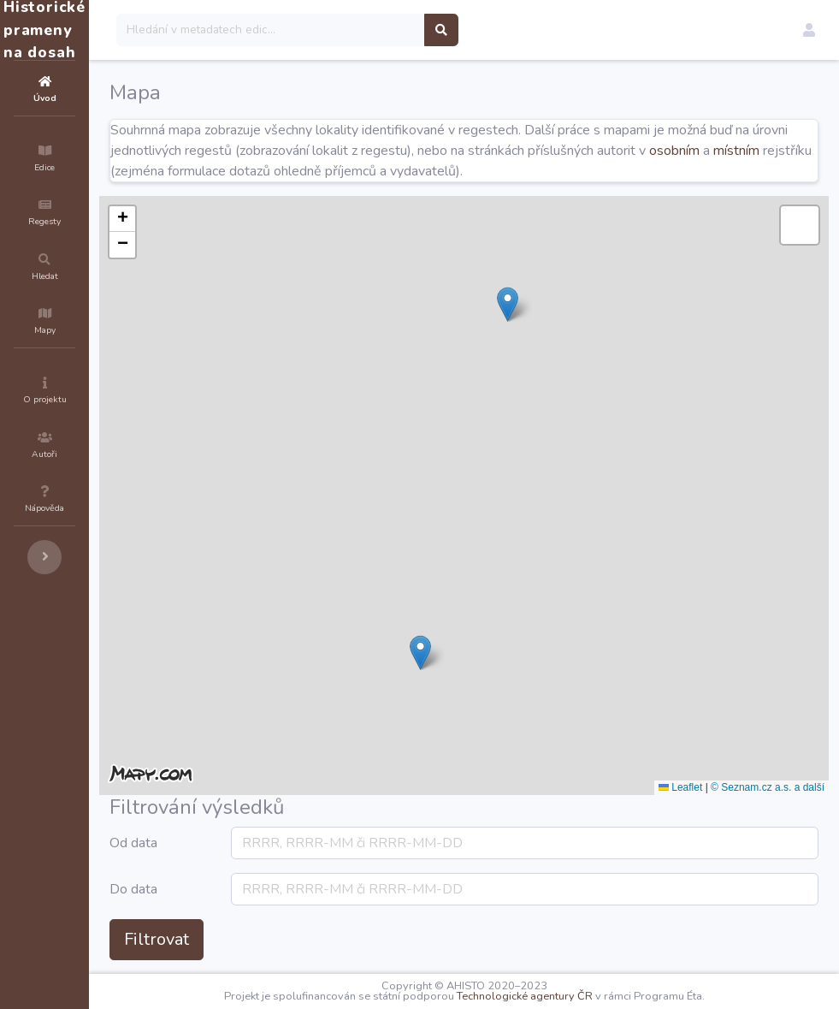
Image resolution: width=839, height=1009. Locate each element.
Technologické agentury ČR (576, 996)
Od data (236, 843)
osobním (290, 171)
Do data (236, 889)
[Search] (373, 30)
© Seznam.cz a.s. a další (767, 787)
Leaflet (680, 787)
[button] (809, 30)
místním (352, 171)
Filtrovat (259, 939)
